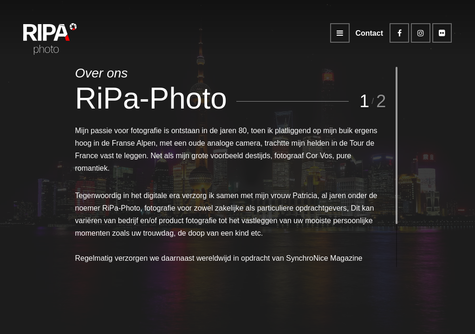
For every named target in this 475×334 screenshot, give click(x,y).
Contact (369, 33)
